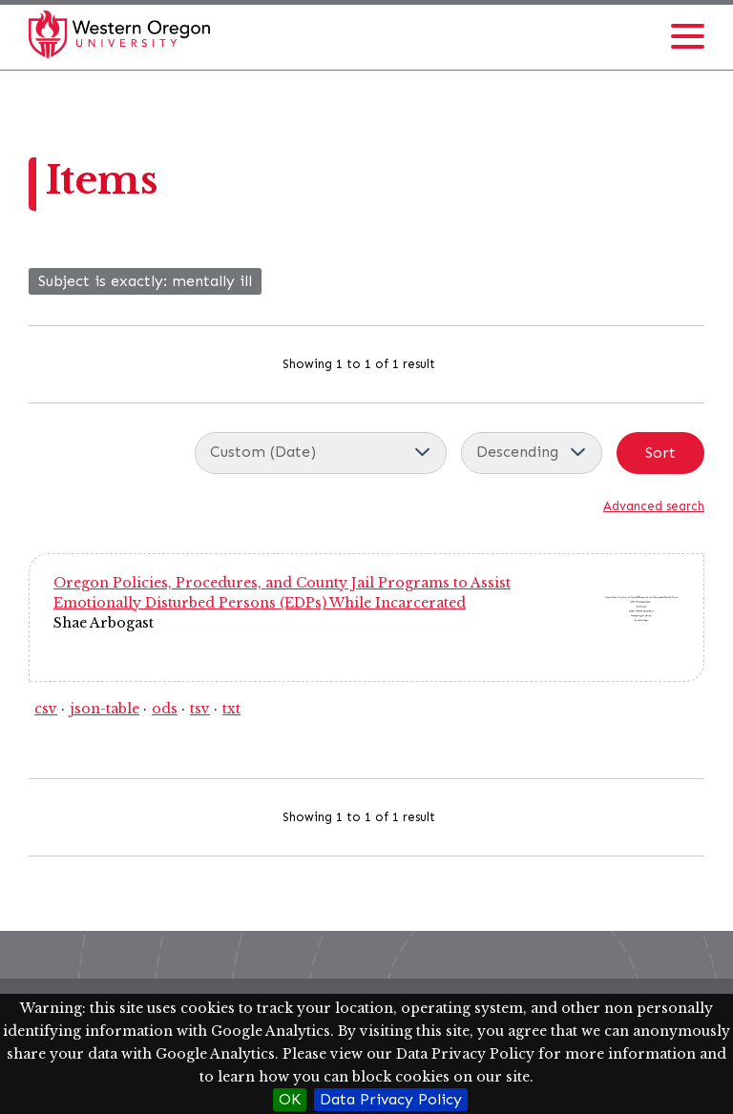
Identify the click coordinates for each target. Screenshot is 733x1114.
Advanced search (653, 506)
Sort (660, 453)
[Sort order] (531, 453)
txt (231, 708)
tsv (200, 708)
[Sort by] (321, 453)
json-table (104, 708)
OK (290, 1099)
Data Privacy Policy (391, 1099)
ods (165, 708)
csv (45, 708)
